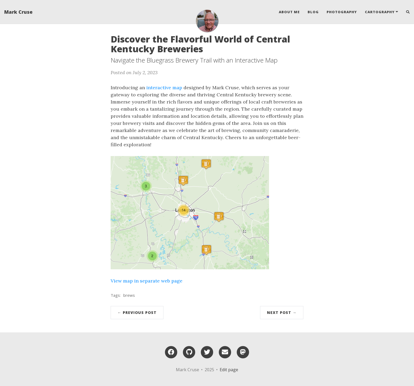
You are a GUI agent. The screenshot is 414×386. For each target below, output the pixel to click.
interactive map (164, 87)
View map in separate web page (146, 281)
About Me (289, 12)
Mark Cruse (18, 12)
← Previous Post (137, 312)
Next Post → (282, 312)
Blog (313, 12)
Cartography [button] (380, 12)
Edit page (229, 370)
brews (129, 295)
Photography (342, 12)
